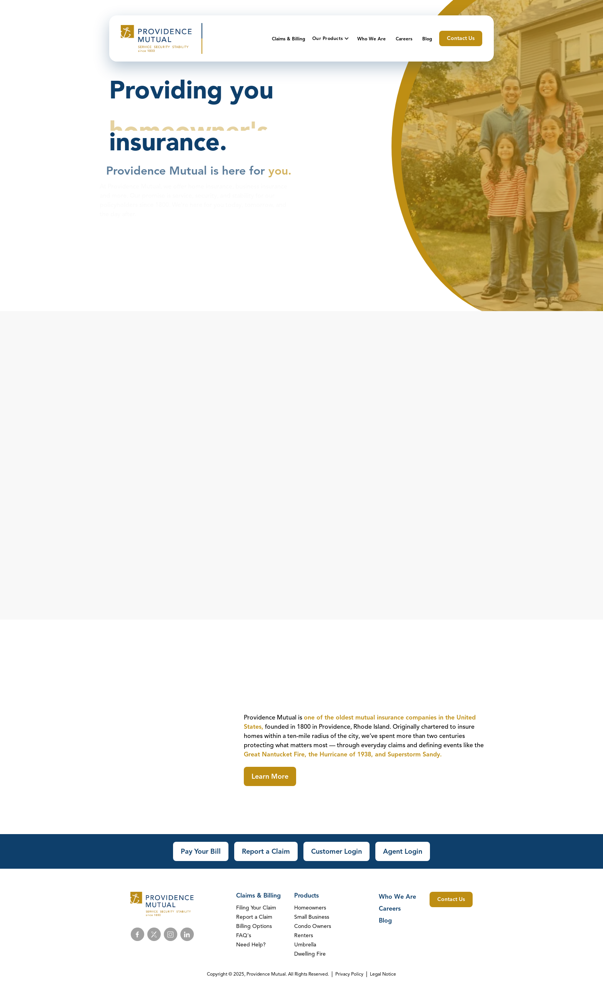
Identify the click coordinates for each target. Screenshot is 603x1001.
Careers (404, 39)
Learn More (270, 776)
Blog (427, 39)
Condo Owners (312, 926)
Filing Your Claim (256, 907)
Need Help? (251, 944)
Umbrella (305, 944)
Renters (303, 935)
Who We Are (371, 39)
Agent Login (402, 851)
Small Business (311, 917)
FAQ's (243, 935)
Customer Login (336, 851)
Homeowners (310, 907)
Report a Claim (266, 851)
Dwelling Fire (310, 954)
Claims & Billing (288, 39)
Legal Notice (383, 974)
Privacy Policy (349, 974)
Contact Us (461, 38)
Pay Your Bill (201, 851)
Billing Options (254, 926)
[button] (331, 38)
